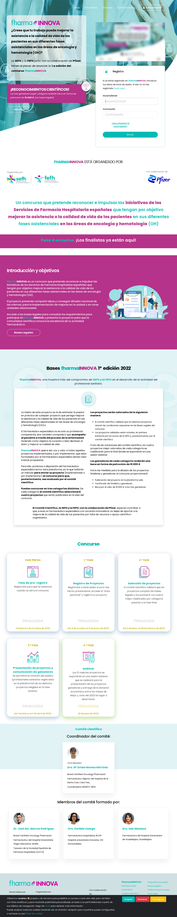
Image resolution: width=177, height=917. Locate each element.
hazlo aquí (119, 88)
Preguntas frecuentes (158, 882)
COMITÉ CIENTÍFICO (130, 893)
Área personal (152, 7)
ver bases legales (44, 97)
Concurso (107, 7)
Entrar (130, 134)
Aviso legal (153, 893)
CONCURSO (127, 890)
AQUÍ (47, 906)
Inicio (77, 7)
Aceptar (128, 899)
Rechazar (142, 899)
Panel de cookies (34, 913)
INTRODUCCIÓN (129, 886)
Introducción (91, 7)
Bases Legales (23, 332)
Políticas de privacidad (159, 890)
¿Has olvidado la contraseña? (120, 125)
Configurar (158, 899)
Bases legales (21, 109)
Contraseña (109, 109)
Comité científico (126, 7)
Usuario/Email (110, 95)
